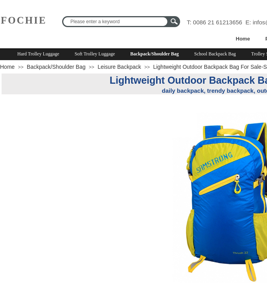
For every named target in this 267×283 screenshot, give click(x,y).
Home (243, 39)
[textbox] (116, 21)
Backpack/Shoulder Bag (154, 54)
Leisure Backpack (119, 67)
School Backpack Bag (215, 54)
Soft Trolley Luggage (95, 54)
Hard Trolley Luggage (38, 54)
